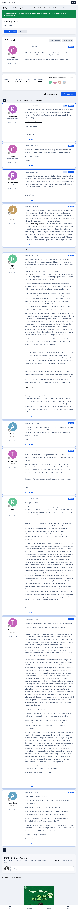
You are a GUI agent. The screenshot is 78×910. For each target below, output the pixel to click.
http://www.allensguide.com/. (35, 224)
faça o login (55, 860)
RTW (12, 266)
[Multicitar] (26, 139)
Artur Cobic (13, 434)
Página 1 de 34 (41, 100)
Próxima (26, 100)
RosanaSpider (13, 116)
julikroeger (13, 217)
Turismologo (12, 461)
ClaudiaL (13, 57)
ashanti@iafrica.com (32, 274)
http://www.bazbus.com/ (33, 122)
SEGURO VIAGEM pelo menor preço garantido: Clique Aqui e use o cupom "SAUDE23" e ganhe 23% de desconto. (35, 14)
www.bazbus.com (31, 387)
